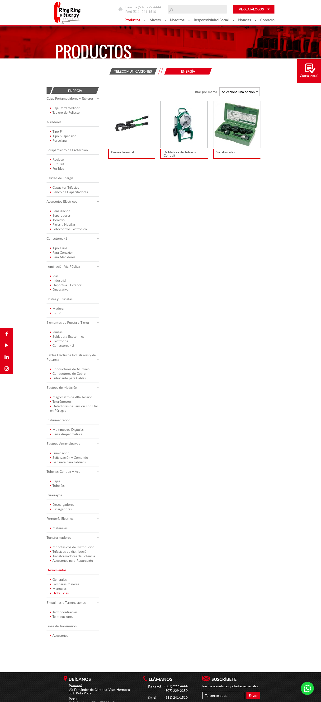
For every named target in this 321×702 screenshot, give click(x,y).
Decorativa (59, 289)
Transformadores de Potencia (72, 556)
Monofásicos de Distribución (72, 547)
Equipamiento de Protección (67, 150)
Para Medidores (62, 257)
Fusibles (57, 168)
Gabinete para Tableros (68, 462)
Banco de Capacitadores (69, 192)
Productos (132, 20)
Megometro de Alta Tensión (71, 397)
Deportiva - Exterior (65, 285)
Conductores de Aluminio (70, 369)
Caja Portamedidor (65, 108)
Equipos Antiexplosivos (63, 443)
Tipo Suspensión (63, 136)
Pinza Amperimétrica (66, 434)
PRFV (55, 313)
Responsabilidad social (211, 20)
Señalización (60, 211)
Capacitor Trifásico (64, 187)
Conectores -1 (57, 238)
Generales (58, 579)
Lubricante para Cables (68, 378)
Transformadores (59, 537)
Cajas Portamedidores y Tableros (70, 98)
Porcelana (58, 140)
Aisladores (54, 122)
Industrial (58, 280)
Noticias (244, 20)
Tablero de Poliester (65, 112)
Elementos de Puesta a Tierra (68, 322)
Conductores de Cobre (67, 373)
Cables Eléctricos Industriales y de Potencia (71, 357)
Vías (54, 276)
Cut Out (57, 164)
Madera (57, 308)
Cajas (55, 481)
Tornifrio (57, 220)
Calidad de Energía (60, 178)
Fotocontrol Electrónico (68, 229)
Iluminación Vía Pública (63, 266)
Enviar (253, 695)
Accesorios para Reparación (71, 560)
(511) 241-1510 (144, 11)
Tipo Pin (57, 131)
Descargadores (62, 504)
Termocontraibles (63, 612)
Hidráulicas (59, 593)
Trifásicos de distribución (69, 551)
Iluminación (59, 453)
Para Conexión (62, 252)
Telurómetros (60, 401)
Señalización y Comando (69, 457)
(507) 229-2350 (176, 690)
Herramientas (56, 570)
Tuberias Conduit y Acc (63, 471)
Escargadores (61, 509)
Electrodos (59, 341)
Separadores (60, 215)
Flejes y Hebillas (63, 224)
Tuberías (57, 485)
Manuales (58, 588)
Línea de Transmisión (62, 626)
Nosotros (177, 20)
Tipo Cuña (58, 248)
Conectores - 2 (62, 345)
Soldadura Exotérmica (67, 336)
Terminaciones (61, 616)
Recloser (57, 159)
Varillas (56, 332)
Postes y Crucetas (59, 299)
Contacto (267, 20)
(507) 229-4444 (149, 7)
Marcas (155, 20)
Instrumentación (59, 420)
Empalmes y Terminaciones (66, 602)
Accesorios (59, 635)
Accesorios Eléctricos (62, 201)
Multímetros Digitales (67, 429)
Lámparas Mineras (64, 584)
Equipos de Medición (62, 387)
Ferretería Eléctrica (60, 518)
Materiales (58, 528)
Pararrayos (54, 495)
